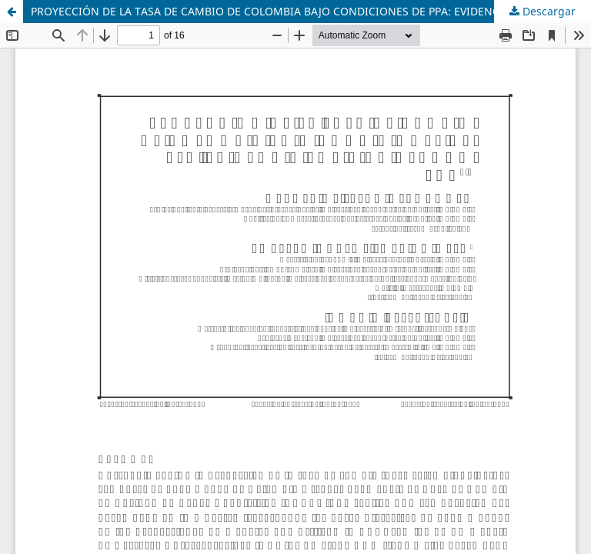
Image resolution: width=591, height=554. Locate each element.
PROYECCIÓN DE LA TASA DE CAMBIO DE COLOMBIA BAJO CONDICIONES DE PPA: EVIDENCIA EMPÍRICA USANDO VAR (311, 11)
